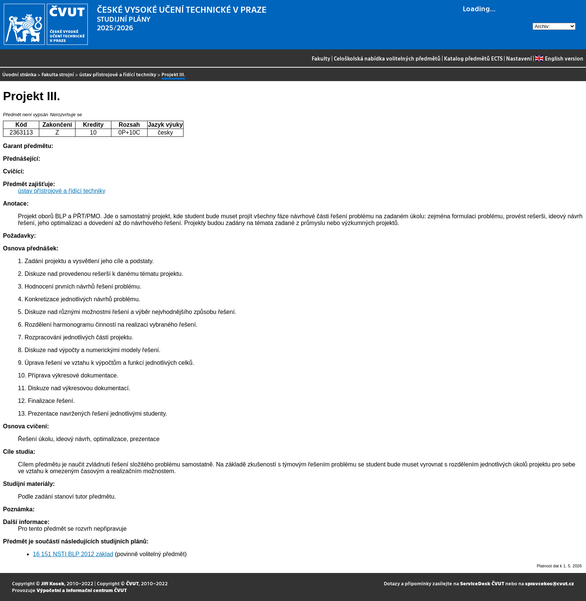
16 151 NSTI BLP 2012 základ (73, 554)
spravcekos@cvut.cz (549, 583)
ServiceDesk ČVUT (482, 583)
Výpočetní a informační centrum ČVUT (82, 590)
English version (559, 58)
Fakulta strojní (57, 74)
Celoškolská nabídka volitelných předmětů (387, 58)
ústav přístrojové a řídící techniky (117, 74)
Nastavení (519, 58)
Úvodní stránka (19, 74)
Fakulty (321, 58)
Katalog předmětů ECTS (473, 58)
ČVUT (132, 583)
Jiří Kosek (52, 583)
